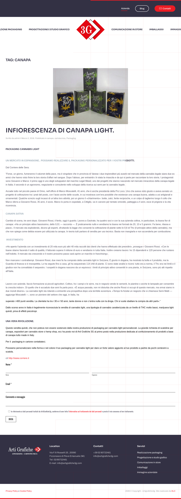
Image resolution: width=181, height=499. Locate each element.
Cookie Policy (26, 491)
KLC (173, 491)
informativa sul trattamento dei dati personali (85, 411)
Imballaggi (142, 467)
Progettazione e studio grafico (49, 29)
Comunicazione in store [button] (127, 29)
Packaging (71, 138)
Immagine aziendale (147, 472)
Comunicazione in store (149, 462)
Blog (142, 8)
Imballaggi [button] (156, 29)
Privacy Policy (12, 491)
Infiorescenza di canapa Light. (60, 130)
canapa (50, 138)
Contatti (165, 8)
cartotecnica (60, 138)
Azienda (125, 8)
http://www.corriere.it (18, 358)
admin (17, 138)
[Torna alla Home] (90, 29)
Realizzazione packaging (149, 452)
